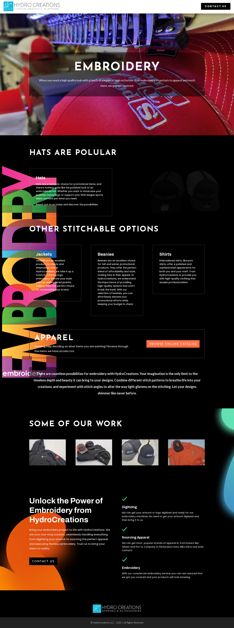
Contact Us (216, 6)
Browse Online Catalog (173, 344)
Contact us (43, 561)
